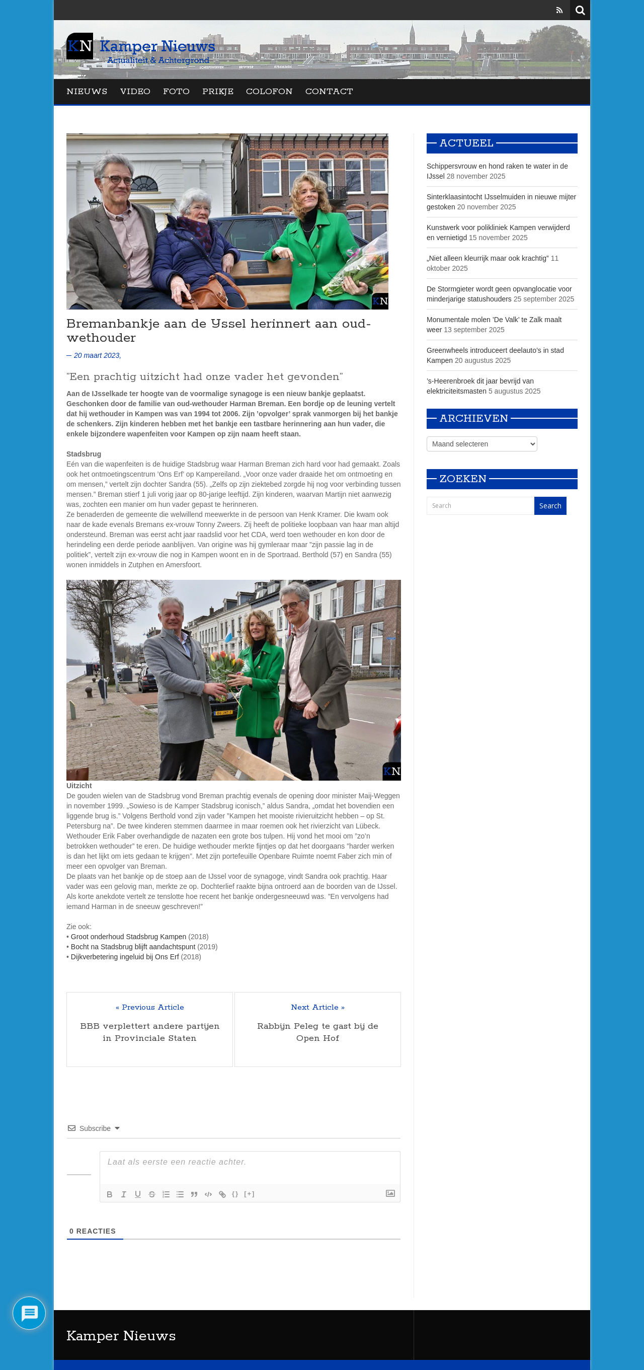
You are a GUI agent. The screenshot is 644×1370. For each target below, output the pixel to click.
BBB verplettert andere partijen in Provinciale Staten (150, 1032)
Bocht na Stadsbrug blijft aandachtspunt (133, 947)
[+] (249, 1193)
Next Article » (318, 1008)
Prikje (217, 92)
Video (135, 92)
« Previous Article (150, 1008)
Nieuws (86, 92)
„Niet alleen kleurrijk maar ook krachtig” (488, 258)
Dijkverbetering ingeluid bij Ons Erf (125, 957)
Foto (176, 92)
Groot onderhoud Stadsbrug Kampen (129, 937)
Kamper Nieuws (121, 1336)
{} (235, 1193)
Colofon (269, 92)
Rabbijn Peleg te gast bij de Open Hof (317, 1032)
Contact (329, 92)
